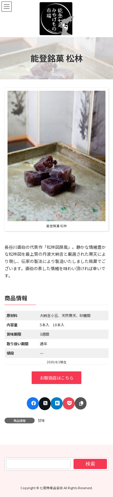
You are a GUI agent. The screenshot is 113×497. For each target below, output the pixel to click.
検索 (90, 463)
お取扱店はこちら (57, 378)
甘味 (41, 420)
